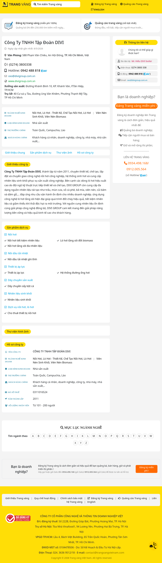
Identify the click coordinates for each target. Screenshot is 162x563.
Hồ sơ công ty (85, 152)
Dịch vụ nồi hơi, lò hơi (21, 307)
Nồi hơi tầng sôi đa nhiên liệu (25, 246)
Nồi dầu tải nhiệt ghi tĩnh (22, 259)
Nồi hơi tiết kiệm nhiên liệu (23, 240)
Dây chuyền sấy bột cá (21, 286)
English (91, 501)
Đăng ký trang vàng (36, 23)
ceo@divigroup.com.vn (21, 76)
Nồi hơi (12, 234)
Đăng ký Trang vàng (104, 4)
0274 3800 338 (138, 67)
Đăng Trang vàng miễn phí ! (136, 106)
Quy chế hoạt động (44, 498)
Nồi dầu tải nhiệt (18, 253)
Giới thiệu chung (15, 152)
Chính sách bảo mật (71, 498)
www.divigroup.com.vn (21, 81)
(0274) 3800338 (20, 64)
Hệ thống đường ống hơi (75, 272)
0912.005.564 (136, 169)
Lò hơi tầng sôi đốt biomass (76, 240)
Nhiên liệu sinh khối (20, 293)
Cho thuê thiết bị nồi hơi (22, 313)
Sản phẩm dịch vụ (40, 152)
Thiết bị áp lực (16, 266)
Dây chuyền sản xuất (20, 280)
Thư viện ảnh (64, 152)
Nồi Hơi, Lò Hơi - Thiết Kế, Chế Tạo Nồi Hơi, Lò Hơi (61, 113)
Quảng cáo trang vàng (115, 23)
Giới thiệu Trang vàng (17, 498)
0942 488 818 (30, 70)
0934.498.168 (138, 163)
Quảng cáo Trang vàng (134, 4)
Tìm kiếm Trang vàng (48, 4)
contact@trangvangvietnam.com (105, 552)
